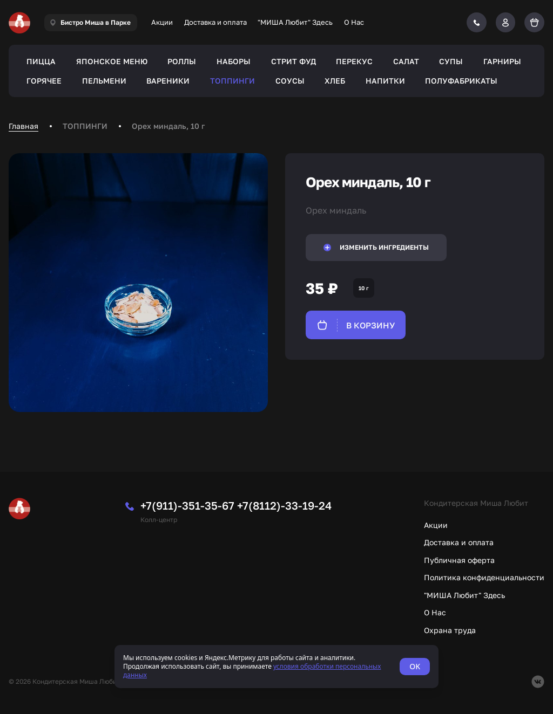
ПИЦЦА (41, 61)
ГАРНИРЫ (502, 61)
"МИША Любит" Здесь (295, 22)
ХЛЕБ (335, 80)
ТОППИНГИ (232, 80)
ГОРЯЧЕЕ (44, 80)
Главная (23, 126)
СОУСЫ (290, 80)
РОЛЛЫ (181, 61)
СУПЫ (451, 61)
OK (414, 666)
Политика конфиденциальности (484, 577)
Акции (162, 22)
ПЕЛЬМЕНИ (104, 80)
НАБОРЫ (234, 61)
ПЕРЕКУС (354, 61)
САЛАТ (406, 61)
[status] (276, 666)
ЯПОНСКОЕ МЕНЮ (111, 61)
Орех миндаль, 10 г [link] (168, 126)
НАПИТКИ (385, 80)
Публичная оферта (459, 560)
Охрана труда (450, 630)
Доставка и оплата (215, 22)
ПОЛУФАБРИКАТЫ (461, 80)
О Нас (354, 22)
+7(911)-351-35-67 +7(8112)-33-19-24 (236, 505)
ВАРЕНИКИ (168, 80)
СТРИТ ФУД (293, 61)
